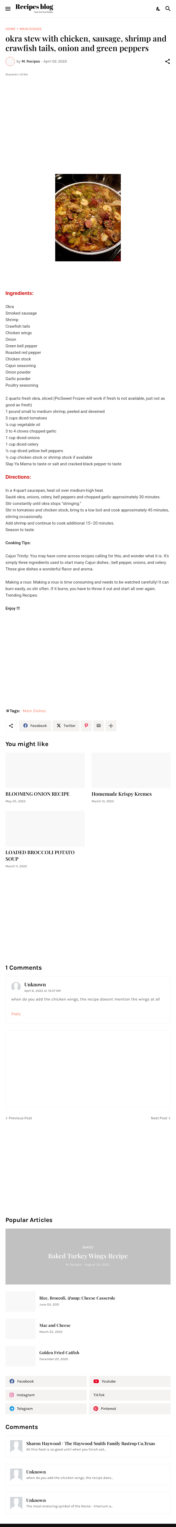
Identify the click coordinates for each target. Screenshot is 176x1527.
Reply (16, 1013)
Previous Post (20, 1118)
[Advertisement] (88, 115)
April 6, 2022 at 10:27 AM (42, 991)
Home (10, 29)
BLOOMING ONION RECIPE (37, 794)
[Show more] (110, 725)
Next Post (159, 1118)
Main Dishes (31, 29)
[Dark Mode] (158, 8)
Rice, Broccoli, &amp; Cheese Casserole (77, 1298)
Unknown (35, 984)
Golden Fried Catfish (59, 1352)
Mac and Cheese (55, 1325)
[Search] (169, 8)
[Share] (168, 61)
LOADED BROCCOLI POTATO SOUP (40, 855)
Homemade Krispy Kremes (122, 794)
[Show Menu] (7, 8)
